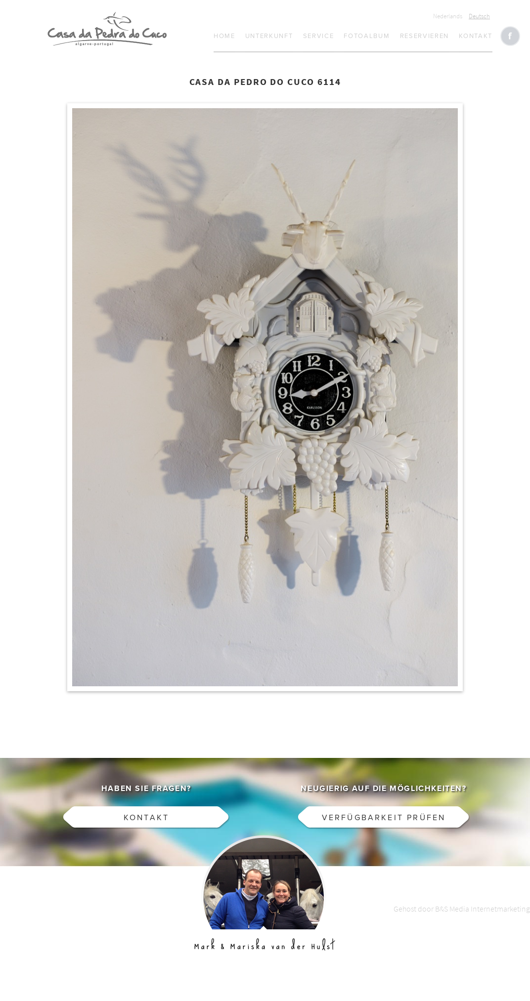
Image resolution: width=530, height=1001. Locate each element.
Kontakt (475, 36)
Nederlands (447, 16)
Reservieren (424, 36)
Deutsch (479, 16)
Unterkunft (269, 36)
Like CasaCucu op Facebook (510, 36)
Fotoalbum (367, 36)
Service (318, 36)
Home (224, 36)
